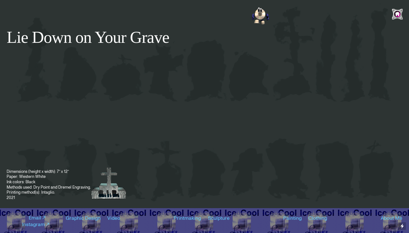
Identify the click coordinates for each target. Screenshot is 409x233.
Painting (292, 218)
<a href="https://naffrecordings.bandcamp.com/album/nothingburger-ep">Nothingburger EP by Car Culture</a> (204, 13)
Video (113, 218)
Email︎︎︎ (38, 217)
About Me (391, 218)
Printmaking (187, 218)
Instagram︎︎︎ (36, 224)
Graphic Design (83, 218)
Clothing (317, 218)
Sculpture (219, 218)
